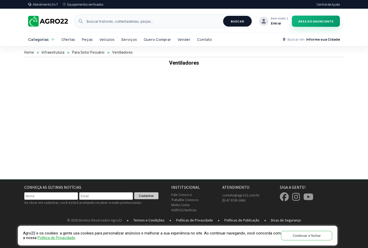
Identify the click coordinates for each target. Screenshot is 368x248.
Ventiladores (122, 52)
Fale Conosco (181, 194)
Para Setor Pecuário (88, 52)
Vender (184, 39)
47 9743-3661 (234, 200)
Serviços (129, 39)
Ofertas (68, 39)
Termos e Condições (149, 220)
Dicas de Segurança (286, 220)
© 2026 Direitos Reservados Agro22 (94, 220)
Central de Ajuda (328, 4)
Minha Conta (180, 205)
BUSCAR (237, 21)
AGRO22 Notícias (184, 210)
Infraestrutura (53, 52)
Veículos (106, 39)
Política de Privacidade (56, 237)
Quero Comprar (157, 39)
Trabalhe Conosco (185, 199)
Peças (87, 39)
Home (29, 52)
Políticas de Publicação (241, 220)
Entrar (276, 23)
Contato (204, 39)
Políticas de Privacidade (194, 220)
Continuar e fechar (307, 236)
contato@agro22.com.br (241, 195)
